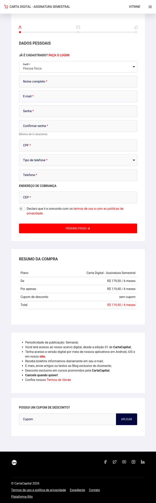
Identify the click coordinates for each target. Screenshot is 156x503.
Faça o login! (59, 55)
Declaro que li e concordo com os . (75, 211)
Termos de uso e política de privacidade (38, 490)
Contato (94, 490)
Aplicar (126, 419)
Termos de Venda (59, 380)
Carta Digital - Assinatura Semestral (37, 7)
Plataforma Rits (22, 497)
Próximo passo (77, 228)
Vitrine (134, 7)
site (42, 356)
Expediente (77, 490)
